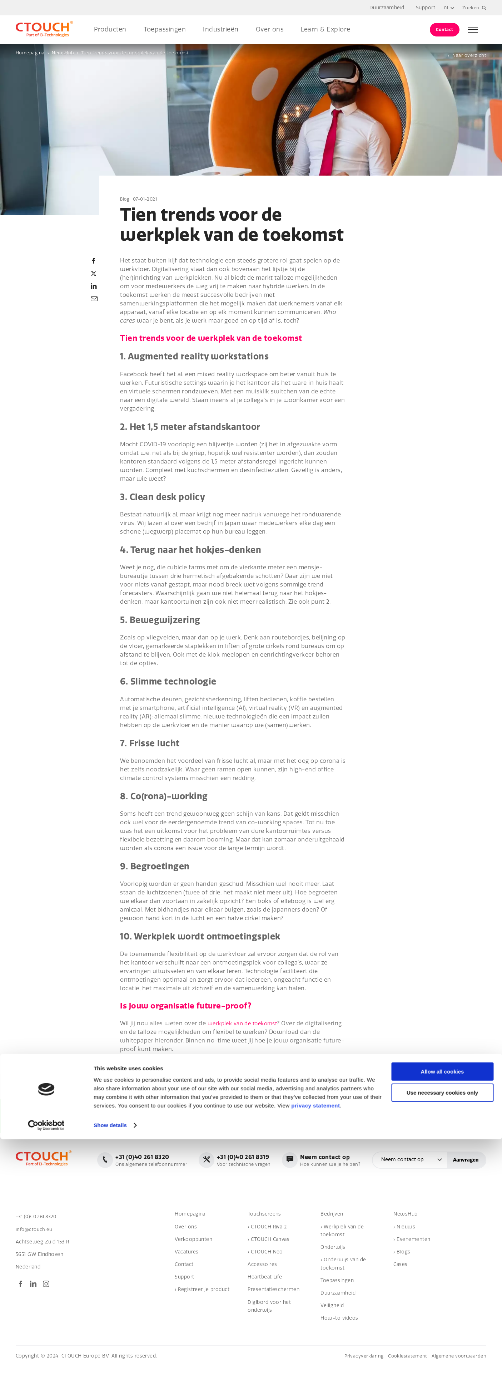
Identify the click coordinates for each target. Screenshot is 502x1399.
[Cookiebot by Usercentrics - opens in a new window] (46, 1385)
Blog (125, 199)
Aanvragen (465, 1193)
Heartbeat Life (265, 1309)
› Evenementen (411, 1272)
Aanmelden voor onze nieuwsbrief (62, 1118)
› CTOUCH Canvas (268, 1272)
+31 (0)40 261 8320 (38, 1249)
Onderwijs (332, 1280)
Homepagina (30, 52)
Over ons (270, 29)
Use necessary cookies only (442, 1352)
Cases (400, 1297)
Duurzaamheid (385, 8)
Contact (444, 29)
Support (423, 8)
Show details (110, 1385)
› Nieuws (404, 1259)
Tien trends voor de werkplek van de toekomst (135, 52)
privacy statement (315, 1365)
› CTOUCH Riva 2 (267, 1259)
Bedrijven (331, 1246)
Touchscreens (264, 1246)
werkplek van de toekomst (246, 1023)
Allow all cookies (442, 1331)
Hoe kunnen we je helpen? (442, 1160)
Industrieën (220, 29)
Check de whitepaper (155, 1072)
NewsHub (63, 52)
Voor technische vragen (352, 1160)
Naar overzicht (469, 55)
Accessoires (262, 1297)
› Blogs (401, 1284)
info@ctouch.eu (35, 1261)
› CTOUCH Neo (265, 1284)
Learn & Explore (325, 29)
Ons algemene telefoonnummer (254, 1160)
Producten (110, 29)
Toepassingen (165, 29)
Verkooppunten (193, 1272)
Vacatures (186, 1284)
